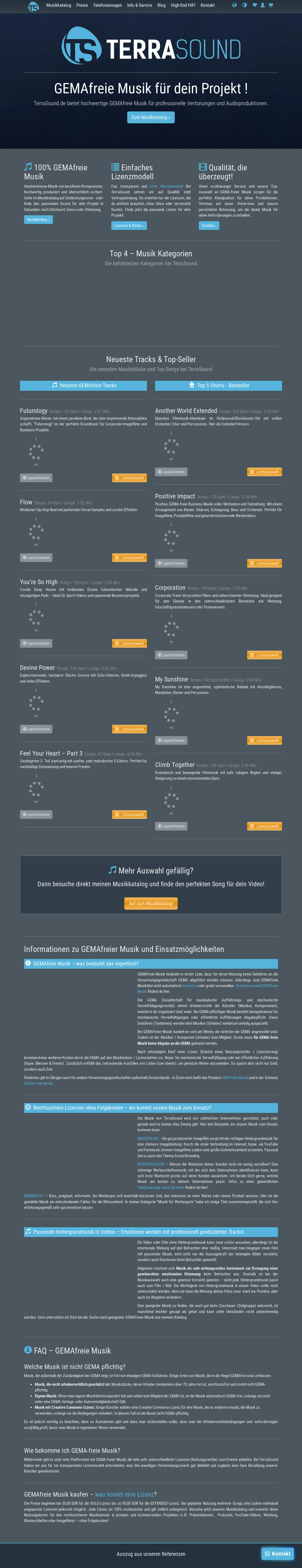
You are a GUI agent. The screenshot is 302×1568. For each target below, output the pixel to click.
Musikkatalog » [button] (38, 219)
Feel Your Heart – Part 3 (51, 753)
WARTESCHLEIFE (151, 1164)
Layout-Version (36, 478)
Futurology (34, 411)
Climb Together (174, 765)
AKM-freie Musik (235, 1077)
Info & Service (139, 5)
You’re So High (39, 582)
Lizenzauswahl (129, 478)
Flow (26, 502)
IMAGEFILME (147, 1138)
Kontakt (208, 5)
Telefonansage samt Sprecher (160, 1187)
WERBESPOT (34, 1195)
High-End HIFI (183, 5)
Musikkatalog (58, 5)
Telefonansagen (107, 5)
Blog (161, 5)
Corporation (170, 587)
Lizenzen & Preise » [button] (129, 225)
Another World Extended (186, 411)
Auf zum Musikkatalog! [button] (151, 903)
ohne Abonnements (166, 186)
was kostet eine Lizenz (124, 1494)
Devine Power (37, 667)
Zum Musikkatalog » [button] (151, 117)
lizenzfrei (189, 985)
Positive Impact (175, 496)
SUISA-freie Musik (38, 1083)
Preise (82, 5)
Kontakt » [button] (209, 225)
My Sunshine (171, 679)
